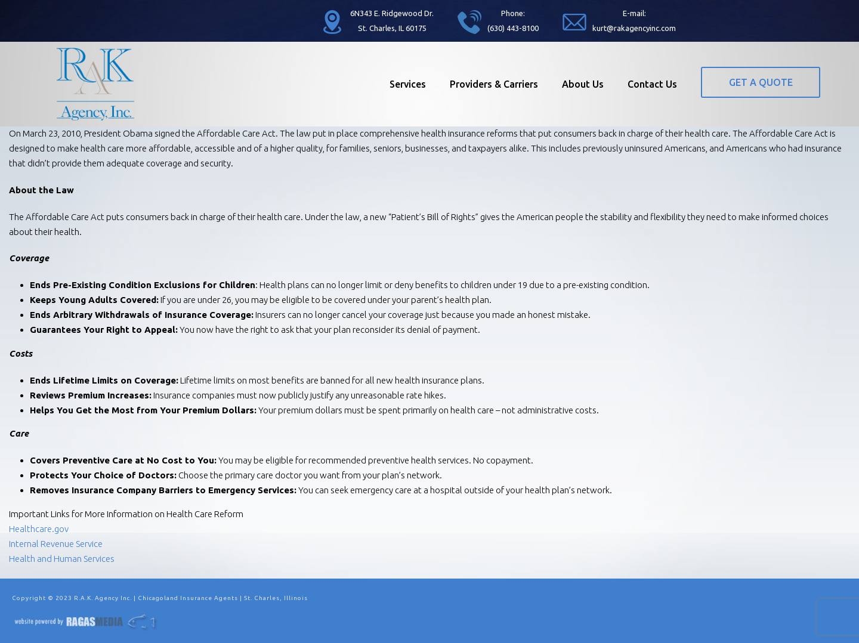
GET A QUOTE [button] (761, 82)
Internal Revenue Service (56, 544)
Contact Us (652, 84)
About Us (583, 84)
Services (408, 84)
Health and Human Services (62, 559)
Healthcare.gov (39, 529)
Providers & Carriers (494, 84)
